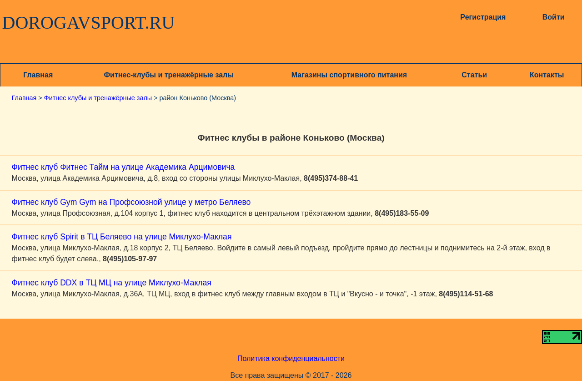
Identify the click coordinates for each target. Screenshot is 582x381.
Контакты (547, 75)
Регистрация (483, 17)
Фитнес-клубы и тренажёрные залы (168, 75)
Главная (38, 75)
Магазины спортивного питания (349, 75)
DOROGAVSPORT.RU (88, 22)
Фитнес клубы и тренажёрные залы (98, 98)
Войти (553, 17)
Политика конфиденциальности (291, 358)
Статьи (474, 75)
